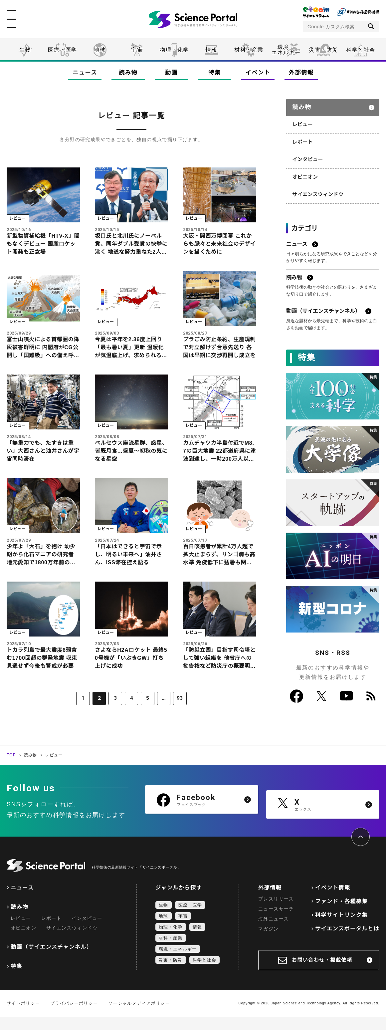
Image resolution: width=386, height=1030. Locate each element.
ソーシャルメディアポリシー (139, 1016)
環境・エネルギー (178, 962)
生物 (25, 50)
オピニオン (304, 172)
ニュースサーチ (276, 922)
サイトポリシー (23, 1016)
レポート (302, 138)
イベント (258, 73)
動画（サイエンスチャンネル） (51, 960)
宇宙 (137, 50)
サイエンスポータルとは (347, 942)
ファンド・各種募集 (341, 914)
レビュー (302, 122)
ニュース (85, 73)
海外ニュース (273, 932)
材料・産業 (249, 50)
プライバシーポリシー (74, 1016)
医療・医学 (62, 50)
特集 (214, 73)
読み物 (128, 73)
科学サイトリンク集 (341, 928)
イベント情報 (332, 901)
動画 (171, 73)
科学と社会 (360, 50)
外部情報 (301, 73)
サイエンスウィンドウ (316, 189)
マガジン (268, 942)
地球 (99, 50)
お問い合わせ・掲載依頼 (322, 973)
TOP (11, 768)
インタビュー (306, 155)
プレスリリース (276, 912)
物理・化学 (174, 50)
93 (175, 712)
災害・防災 (323, 50)
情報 (211, 50)
